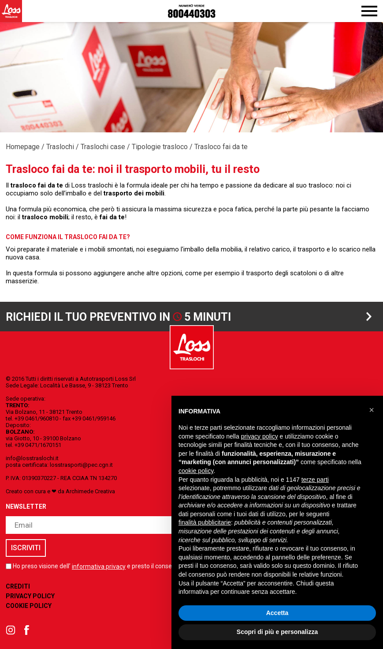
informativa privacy (99, 566)
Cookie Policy (29, 605)
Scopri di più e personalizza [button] (277, 631)
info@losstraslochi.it (32, 458)
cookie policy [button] (195, 470)
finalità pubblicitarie (204, 522)
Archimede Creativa (90, 491)
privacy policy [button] (259, 436)
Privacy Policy (30, 596)
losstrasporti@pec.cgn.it (81, 464)
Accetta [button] (277, 612)
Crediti (18, 586)
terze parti (315, 479)
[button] (371, 410)
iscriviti (26, 548)
